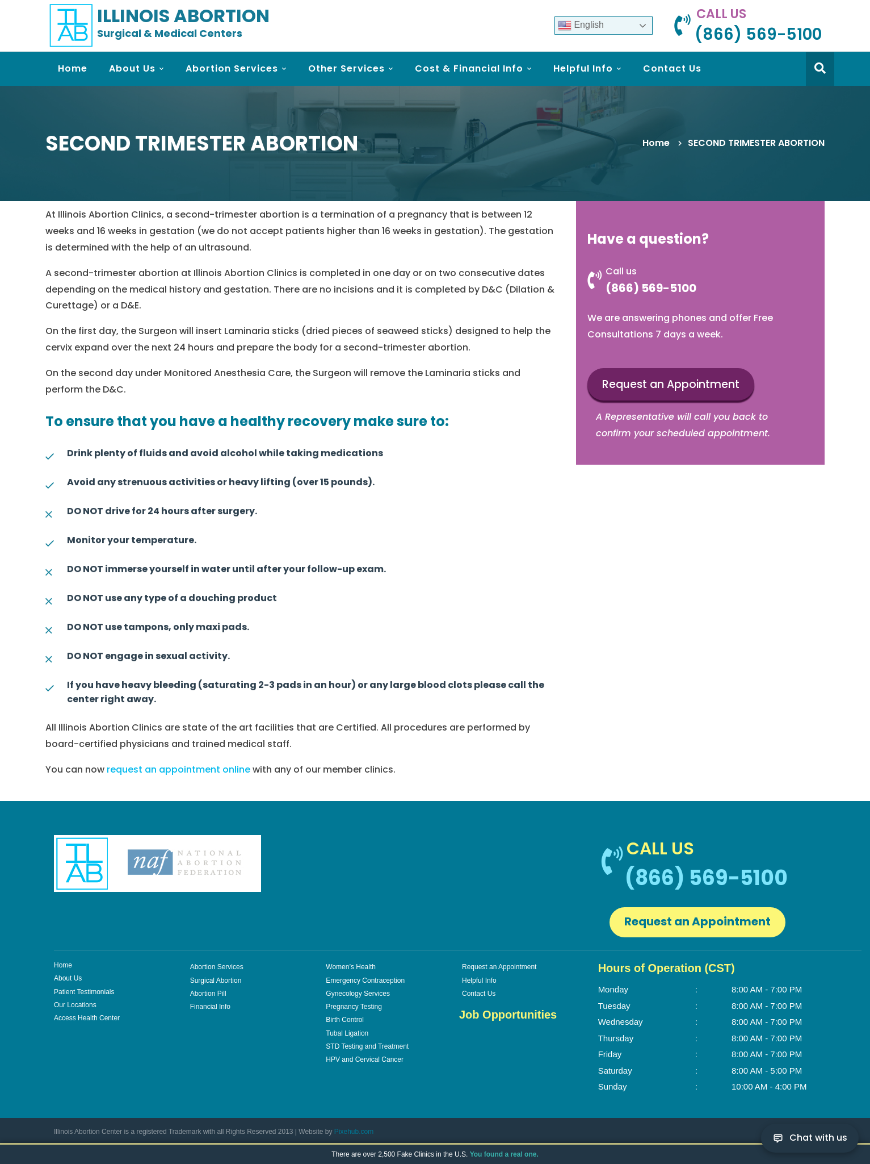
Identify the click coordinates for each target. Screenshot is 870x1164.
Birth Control (345, 1020)
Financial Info (210, 1007)
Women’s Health (351, 967)
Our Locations (75, 1005)
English (581, 25)
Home (656, 142)
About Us (68, 978)
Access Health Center (87, 1018)
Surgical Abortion (216, 980)
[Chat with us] (810, 1138)
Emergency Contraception (365, 980)
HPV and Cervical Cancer (365, 1059)
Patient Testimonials (84, 992)
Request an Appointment (670, 385)
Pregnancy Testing (354, 1007)
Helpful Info (479, 980)
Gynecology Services (358, 994)
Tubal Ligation (347, 1033)
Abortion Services (216, 967)
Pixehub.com (353, 1132)
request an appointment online (178, 769)
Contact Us (478, 994)
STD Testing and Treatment (367, 1046)
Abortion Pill (208, 994)
